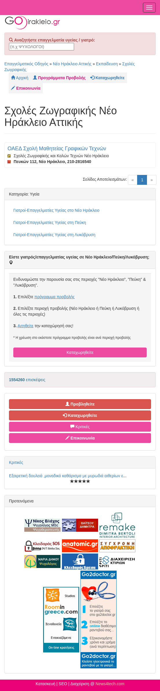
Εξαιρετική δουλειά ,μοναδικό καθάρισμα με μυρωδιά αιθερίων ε (66, 475)
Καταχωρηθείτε (80, 352)
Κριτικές (80, 426)
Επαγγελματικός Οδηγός (26, 63)
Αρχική (19, 77)
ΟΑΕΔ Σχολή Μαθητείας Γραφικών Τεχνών (57, 148)
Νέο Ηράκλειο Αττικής (72, 63)
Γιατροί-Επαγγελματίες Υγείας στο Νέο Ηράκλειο (56, 210)
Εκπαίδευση (107, 63)
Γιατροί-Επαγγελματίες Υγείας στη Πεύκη (49, 222)
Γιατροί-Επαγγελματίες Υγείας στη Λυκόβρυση (54, 234)
